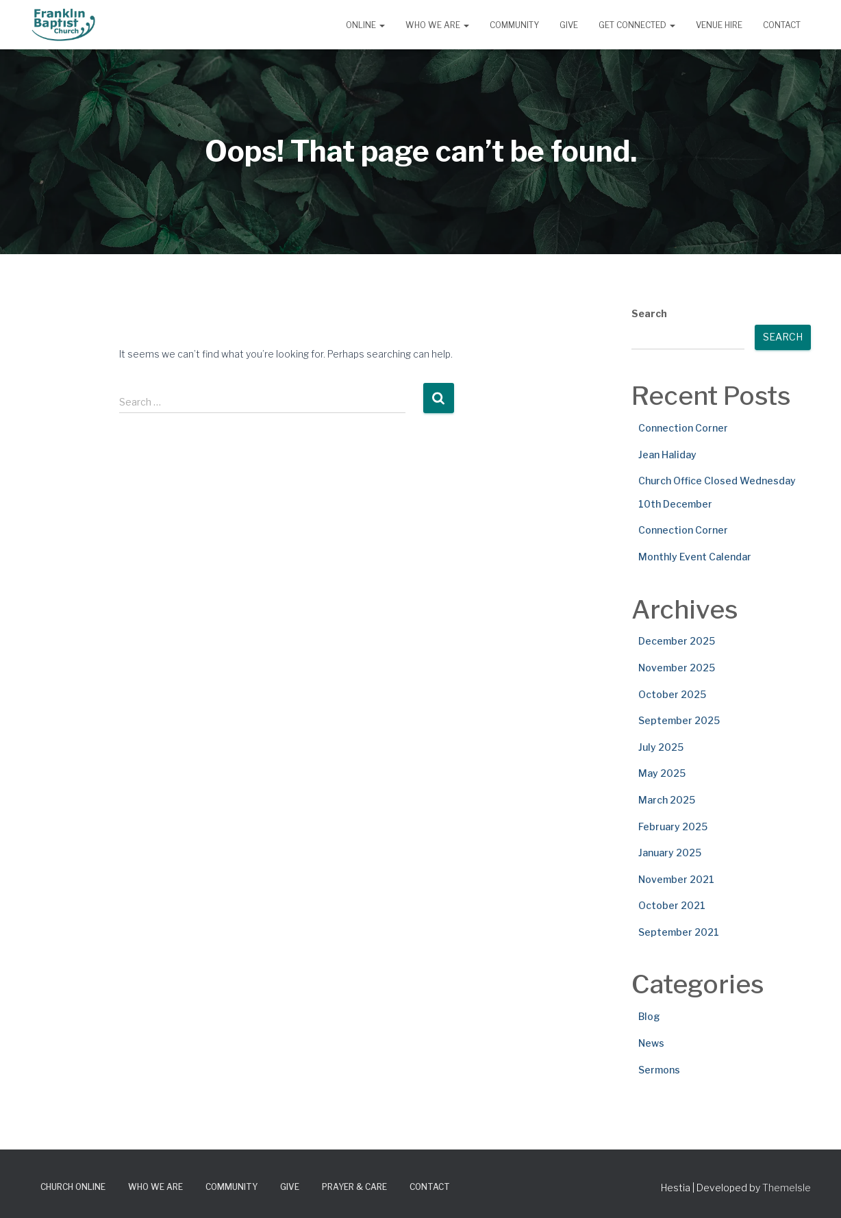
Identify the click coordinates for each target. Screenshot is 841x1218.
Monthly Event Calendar (694, 556)
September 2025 (679, 720)
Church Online (72, 1187)
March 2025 (666, 800)
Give (569, 25)
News (651, 1043)
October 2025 (672, 694)
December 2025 (676, 641)
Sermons (659, 1070)
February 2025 (672, 826)
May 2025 (662, 773)
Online (365, 25)
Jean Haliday (667, 454)
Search (649, 313)
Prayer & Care (354, 1187)
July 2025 (660, 747)
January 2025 (669, 852)
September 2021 (678, 932)
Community (514, 25)
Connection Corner (683, 428)
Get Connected (637, 25)
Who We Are (437, 25)
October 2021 (671, 905)
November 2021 (676, 879)
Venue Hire (719, 25)
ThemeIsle (786, 1187)
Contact (782, 25)
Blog (649, 1016)
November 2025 (676, 667)
